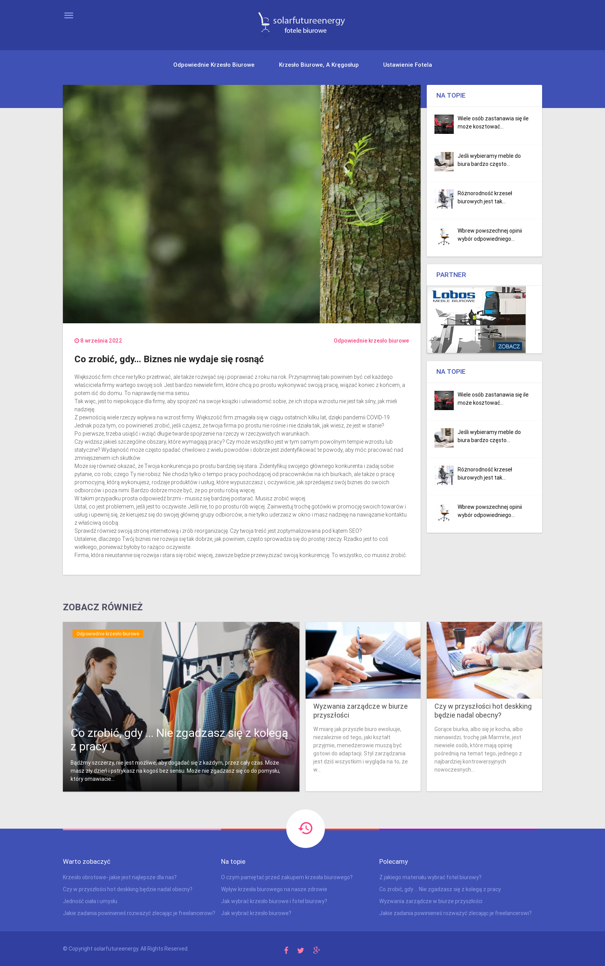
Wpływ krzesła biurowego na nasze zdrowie (274, 889)
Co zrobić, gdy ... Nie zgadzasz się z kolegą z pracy (179, 739)
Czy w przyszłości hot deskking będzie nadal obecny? (483, 710)
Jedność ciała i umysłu (90, 901)
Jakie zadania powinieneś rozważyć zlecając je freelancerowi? (139, 913)
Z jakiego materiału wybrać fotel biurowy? (430, 877)
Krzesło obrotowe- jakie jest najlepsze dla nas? (120, 877)
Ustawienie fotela (407, 64)
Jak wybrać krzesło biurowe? (256, 913)
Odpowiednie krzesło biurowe (214, 64)
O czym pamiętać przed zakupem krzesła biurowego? (287, 877)
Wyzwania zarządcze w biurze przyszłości (360, 710)
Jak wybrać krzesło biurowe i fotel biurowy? (274, 901)
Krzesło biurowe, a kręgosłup (319, 64)
